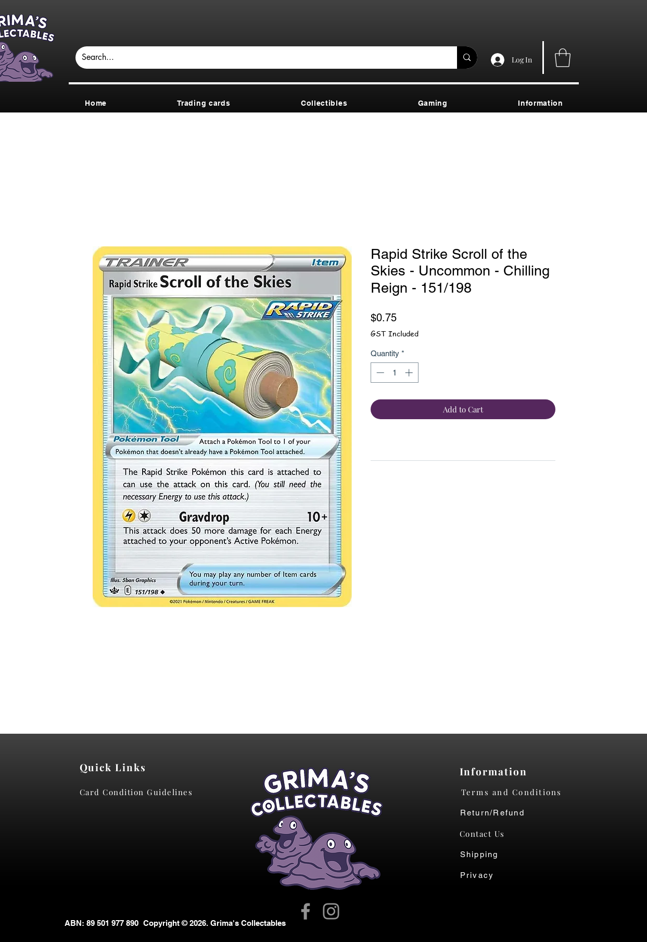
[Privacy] (487, 875)
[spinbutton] (394, 372)
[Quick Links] (116, 767)
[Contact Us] (487, 833)
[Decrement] (379, 372)
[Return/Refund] (520, 812)
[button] (562, 57)
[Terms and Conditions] (520, 792)
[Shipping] (485, 854)
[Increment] (410, 372)
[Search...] (259, 57)
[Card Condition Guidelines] (140, 792)
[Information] (496, 771)
